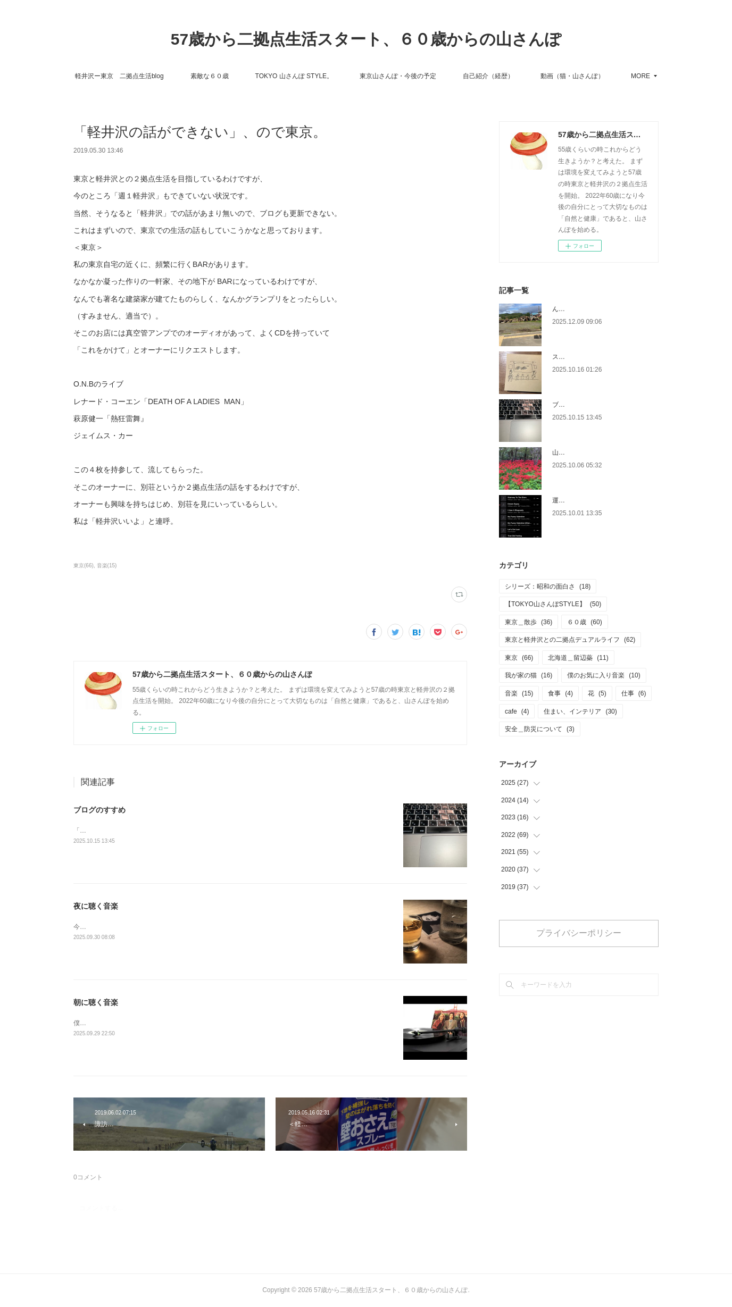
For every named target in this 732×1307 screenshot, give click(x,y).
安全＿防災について (540, 729)
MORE (595, 76)
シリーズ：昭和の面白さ (547, 586)
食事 (560, 693)
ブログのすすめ (99, 810)
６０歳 (584, 622)
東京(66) (83, 565)
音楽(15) (107, 565)
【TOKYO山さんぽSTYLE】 (553, 604)
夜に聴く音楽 (95, 906)
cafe (517, 711)
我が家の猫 (528, 675)
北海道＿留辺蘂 (578, 657)
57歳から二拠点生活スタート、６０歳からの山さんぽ (366, 39)
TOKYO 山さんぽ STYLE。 (339, 76)
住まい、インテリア (580, 711)
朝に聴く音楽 (95, 1002)
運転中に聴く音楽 (577, 500)
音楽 (519, 693)
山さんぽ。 (568, 452)
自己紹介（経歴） (533, 76)
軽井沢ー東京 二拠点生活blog (164, 76)
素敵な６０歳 (255, 76)
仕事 (633, 693)
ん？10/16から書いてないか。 (595, 309)
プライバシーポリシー (578, 932)
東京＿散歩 (528, 622)
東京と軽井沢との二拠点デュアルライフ (570, 639)
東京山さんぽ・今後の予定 (443, 76)
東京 (519, 657)
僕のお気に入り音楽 (603, 675)
